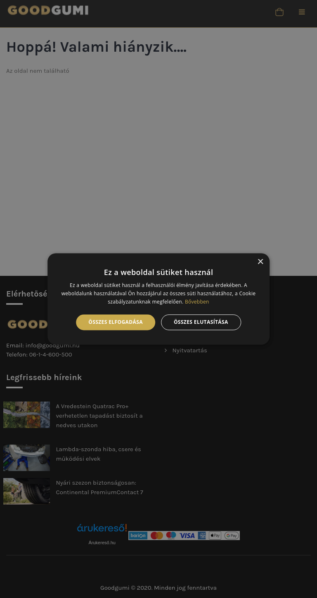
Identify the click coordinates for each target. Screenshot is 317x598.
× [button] (260, 262)
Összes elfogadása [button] (115, 321)
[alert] (158, 299)
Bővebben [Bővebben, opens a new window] (197, 301)
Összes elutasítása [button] (201, 321)
